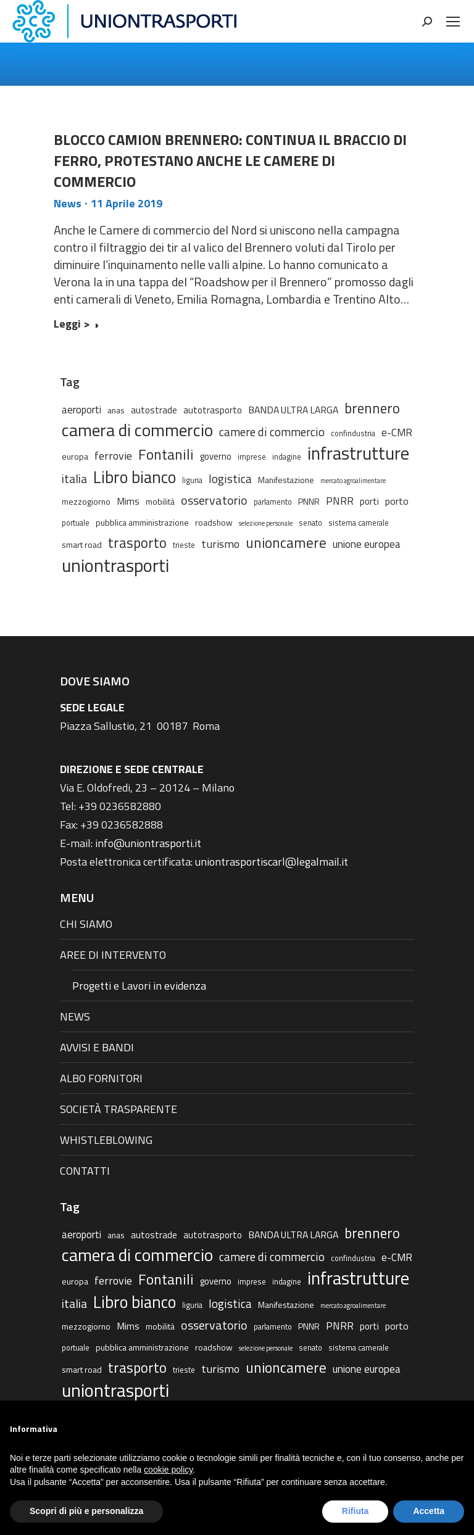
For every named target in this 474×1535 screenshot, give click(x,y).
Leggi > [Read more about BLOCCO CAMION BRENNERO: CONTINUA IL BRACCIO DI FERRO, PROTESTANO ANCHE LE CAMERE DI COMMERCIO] (76, 324)
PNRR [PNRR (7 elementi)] (340, 501)
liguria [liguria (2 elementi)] (192, 480)
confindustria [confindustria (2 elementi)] (353, 433)
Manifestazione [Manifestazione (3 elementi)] (286, 479)
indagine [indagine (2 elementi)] (286, 457)
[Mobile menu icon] (453, 21)
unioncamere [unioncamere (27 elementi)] (286, 543)
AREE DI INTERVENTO (113, 954)
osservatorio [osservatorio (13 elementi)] (214, 500)
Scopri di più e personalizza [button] (86, 1511)
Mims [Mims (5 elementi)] (128, 501)
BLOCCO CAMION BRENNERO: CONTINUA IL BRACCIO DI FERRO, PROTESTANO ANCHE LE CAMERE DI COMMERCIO (230, 160)
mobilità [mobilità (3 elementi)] (160, 501)
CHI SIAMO (86, 924)
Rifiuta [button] (355, 1511)
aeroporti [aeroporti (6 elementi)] (81, 409)
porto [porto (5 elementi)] (397, 501)
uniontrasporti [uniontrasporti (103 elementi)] (115, 565)
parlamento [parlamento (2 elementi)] (273, 502)
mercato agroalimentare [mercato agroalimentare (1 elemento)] (353, 481)
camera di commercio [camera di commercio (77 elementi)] (137, 430)
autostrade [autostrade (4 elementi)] (154, 410)
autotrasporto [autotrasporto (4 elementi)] (212, 410)
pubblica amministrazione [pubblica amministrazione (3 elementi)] (142, 522)
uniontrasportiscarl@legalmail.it (271, 861)
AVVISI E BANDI (97, 1047)
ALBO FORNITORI (101, 1078)
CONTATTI (85, 1170)
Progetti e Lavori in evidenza (139, 985)
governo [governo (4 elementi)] (215, 456)
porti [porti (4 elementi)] (369, 501)
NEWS (75, 1016)
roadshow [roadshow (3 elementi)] (214, 522)
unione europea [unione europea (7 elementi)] (367, 544)
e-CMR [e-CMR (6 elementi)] (396, 432)
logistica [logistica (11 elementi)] (230, 478)
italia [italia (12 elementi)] (74, 479)
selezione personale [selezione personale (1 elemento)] (266, 523)
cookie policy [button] (168, 1470)
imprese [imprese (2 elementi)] (252, 457)
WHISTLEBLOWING (106, 1140)
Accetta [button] (428, 1511)
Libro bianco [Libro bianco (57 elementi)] (134, 477)
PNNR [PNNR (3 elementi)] (309, 501)
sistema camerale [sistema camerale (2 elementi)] (358, 523)
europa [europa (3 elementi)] (75, 456)
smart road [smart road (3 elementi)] (82, 544)
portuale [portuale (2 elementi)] (75, 523)
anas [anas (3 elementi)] (116, 409)
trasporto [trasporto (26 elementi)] (137, 543)
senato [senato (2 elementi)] (310, 523)
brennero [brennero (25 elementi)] (372, 408)
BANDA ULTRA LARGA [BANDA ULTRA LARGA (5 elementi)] (293, 409)
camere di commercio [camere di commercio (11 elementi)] (272, 432)
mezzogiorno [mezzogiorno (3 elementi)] (86, 501)
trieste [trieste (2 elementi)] (184, 545)
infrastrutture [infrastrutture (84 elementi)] (358, 453)
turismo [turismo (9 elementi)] (220, 543)
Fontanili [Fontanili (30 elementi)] (166, 454)
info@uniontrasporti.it (148, 843)
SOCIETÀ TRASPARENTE (118, 1109)
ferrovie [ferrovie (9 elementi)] (113, 455)
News (67, 203)
